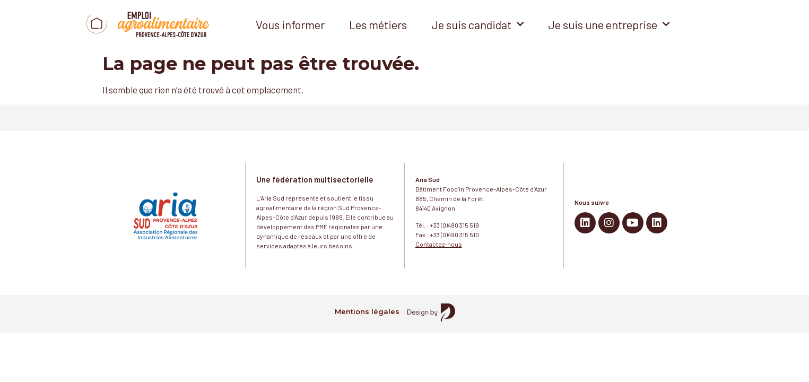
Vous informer (290, 24)
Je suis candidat (477, 24)
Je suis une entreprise (608, 24)
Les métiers (378, 24)
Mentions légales (367, 311)
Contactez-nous (438, 244)
